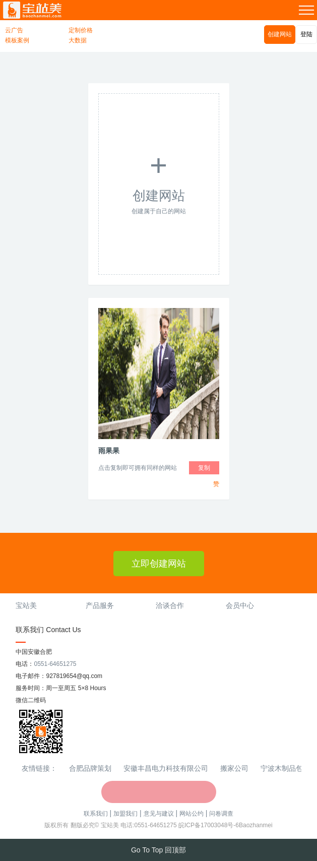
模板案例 (17, 40)
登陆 (306, 34)
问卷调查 (221, 813)
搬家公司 (234, 768)
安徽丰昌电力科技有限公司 (165, 768)
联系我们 (96, 813)
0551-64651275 (55, 663)
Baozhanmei (256, 825)
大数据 (78, 40)
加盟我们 (125, 813)
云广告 (14, 30)
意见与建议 (159, 813)
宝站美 (26, 605)
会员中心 (240, 605)
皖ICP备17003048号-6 (208, 825)
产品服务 (100, 605)
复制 (204, 467)
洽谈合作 (170, 605)
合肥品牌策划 (90, 768)
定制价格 (81, 30)
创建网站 (280, 34)
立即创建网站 (159, 564)
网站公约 (191, 813)
